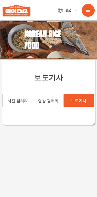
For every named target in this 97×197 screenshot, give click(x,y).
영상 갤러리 (48, 101)
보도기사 (78, 101)
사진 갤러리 (18, 101)
